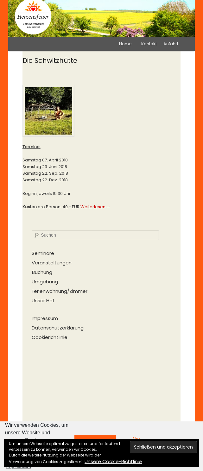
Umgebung (45, 281)
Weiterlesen (95, 207)
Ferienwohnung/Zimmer (59, 291)
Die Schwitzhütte (49, 60)
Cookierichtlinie (49, 337)
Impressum (45, 318)
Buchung (42, 272)
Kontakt (149, 44)
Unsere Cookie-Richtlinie (113, 461)
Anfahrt (170, 44)
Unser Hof (43, 300)
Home (125, 44)
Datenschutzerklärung (58, 327)
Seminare (43, 253)
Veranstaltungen (52, 262)
